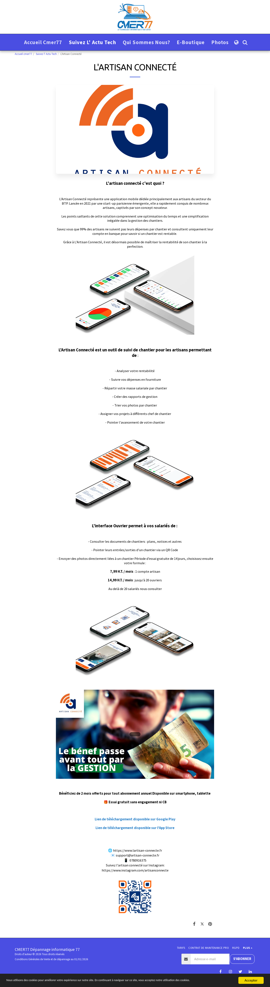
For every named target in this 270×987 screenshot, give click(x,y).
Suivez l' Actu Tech (46, 54)
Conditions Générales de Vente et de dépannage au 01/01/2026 (51, 959)
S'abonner (242, 959)
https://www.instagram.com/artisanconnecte (135, 870)
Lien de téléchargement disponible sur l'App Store (135, 828)
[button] (245, 42)
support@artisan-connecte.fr (137, 855)
